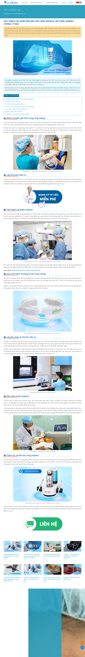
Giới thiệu (24, 2)
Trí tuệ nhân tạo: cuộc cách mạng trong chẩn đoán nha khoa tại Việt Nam (31, 555)
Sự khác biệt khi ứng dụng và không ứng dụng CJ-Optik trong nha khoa (12, 579)
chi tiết (5, 559)
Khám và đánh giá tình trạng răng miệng (20, 99)
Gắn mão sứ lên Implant (14, 111)
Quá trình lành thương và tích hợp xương (20, 106)
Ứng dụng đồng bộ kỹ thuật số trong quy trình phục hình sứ (52, 555)
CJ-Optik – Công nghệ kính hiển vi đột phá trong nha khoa (31, 579)
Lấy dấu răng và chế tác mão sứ (17, 109)
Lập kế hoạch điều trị (13, 101)
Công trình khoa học (36, 2)
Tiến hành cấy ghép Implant (16, 104)
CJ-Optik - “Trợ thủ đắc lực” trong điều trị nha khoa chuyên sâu (72, 555)
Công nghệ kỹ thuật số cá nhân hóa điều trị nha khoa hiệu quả (11, 555)
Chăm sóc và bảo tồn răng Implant (18, 114)
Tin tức (63, 2)
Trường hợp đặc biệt (52, 2)
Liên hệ (70, 2)
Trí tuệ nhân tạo (17, 14)
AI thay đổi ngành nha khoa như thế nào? (26, 270)
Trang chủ (7, 14)
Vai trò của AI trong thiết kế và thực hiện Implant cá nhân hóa (52, 579)
